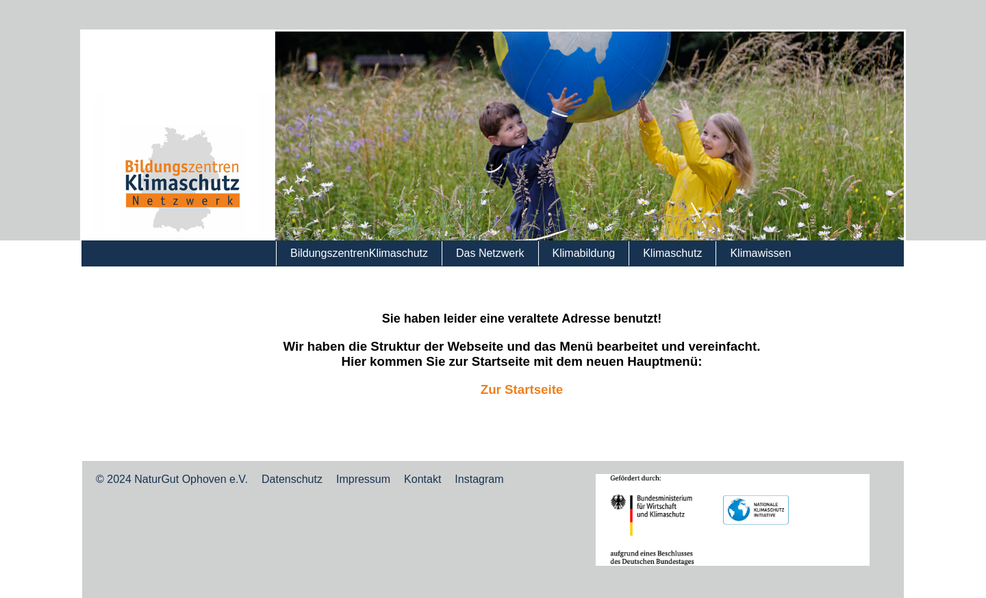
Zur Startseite (522, 389)
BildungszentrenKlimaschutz (359, 253)
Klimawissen (760, 253)
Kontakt (422, 479)
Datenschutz (292, 479)
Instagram (479, 479)
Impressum (363, 479)
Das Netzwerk (490, 253)
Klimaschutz (672, 253)
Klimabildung (584, 253)
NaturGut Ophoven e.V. (191, 479)
